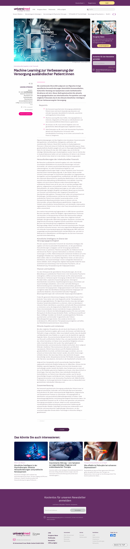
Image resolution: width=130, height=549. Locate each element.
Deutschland (79, 3)
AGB (94, 535)
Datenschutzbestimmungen (102, 69)
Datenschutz (96, 537)
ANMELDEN (111, 67)
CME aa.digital (61, 9)
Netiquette (96, 543)
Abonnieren (67, 541)
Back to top (120, 545)
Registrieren (91, 3)
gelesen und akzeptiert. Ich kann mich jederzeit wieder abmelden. (105, 70)
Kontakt (82, 535)
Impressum (96, 539)
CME (33, 9)
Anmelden (78, 510)
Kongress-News (42, 9)
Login (106, 3)
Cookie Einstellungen (98, 541)
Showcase (66, 539)
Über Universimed (69, 535)
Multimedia (52, 9)
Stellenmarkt (83, 537)
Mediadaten (67, 537)
